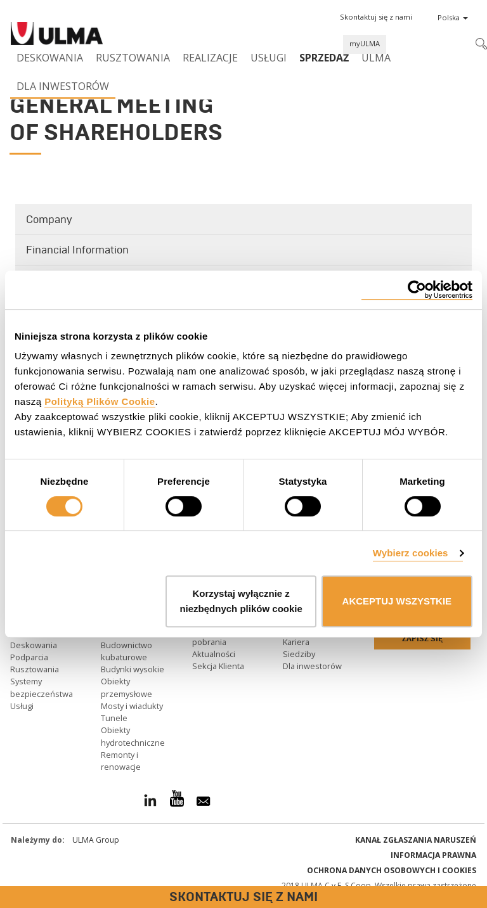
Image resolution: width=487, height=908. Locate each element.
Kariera (296, 642)
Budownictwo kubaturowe (126, 651)
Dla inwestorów (62, 86)
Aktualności (213, 654)
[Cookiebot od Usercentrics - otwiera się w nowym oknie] (416, 290)
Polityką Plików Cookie (99, 401)
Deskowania (49, 58)
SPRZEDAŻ (324, 58)
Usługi (268, 58)
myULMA (364, 43)
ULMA (376, 58)
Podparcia (29, 657)
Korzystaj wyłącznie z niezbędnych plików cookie (240, 601)
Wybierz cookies (410, 552)
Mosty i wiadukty (132, 706)
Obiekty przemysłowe (126, 687)
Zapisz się (422, 638)
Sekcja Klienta (218, 666)
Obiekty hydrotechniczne (133, 736)
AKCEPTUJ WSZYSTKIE (397, 601)
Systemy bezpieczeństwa (41, 687)
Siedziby (299, 654)
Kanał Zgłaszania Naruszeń (415, 839)
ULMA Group (95, 839)
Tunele (114, 718)
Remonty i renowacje (121, 760)
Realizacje (210, 58)
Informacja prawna (433, 855)
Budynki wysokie (132, 669)
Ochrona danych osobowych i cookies (391, 870)
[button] (376, 17)
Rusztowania (133, 58)
